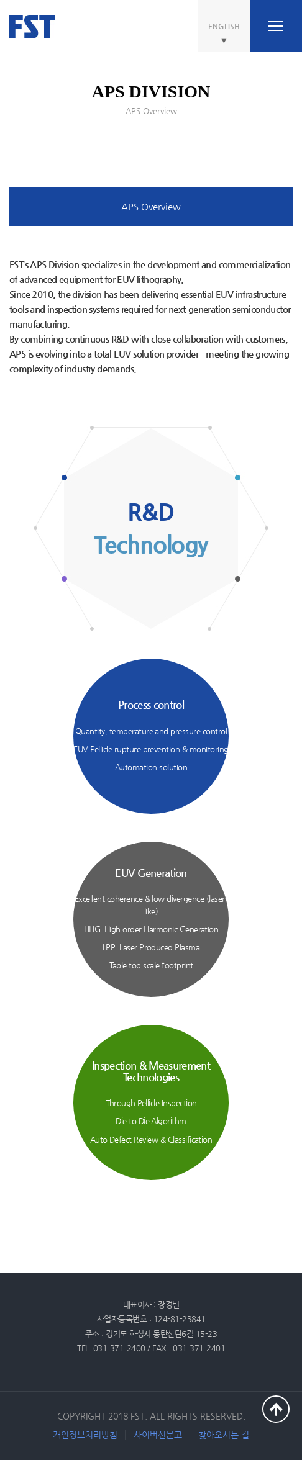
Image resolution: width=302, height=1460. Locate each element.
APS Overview (151, 206)
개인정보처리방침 (85, 1435)
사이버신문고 (158, 1435)
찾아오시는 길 (223, 1435)
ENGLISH (224, 26)
